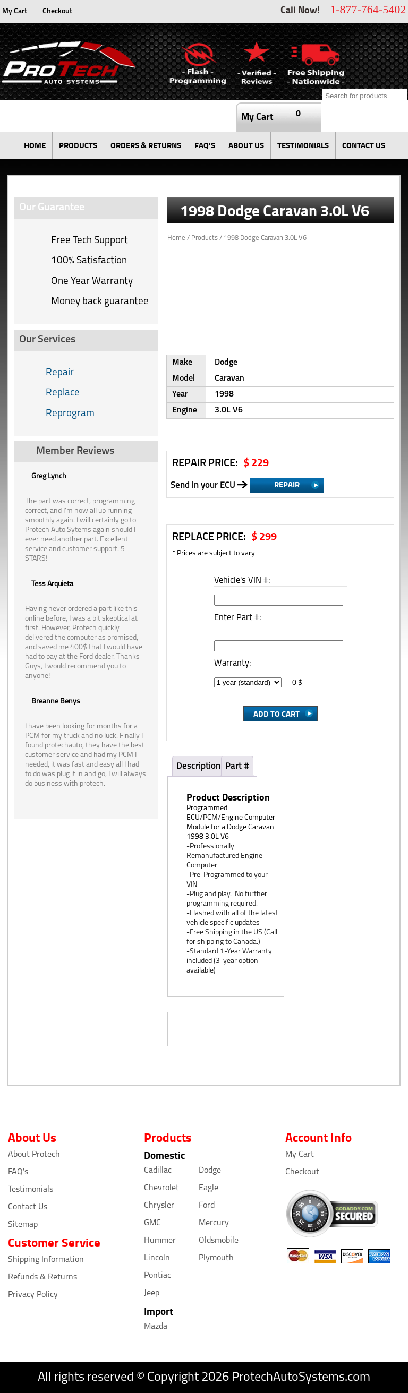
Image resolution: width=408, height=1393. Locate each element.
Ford (207, 1205)
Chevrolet (161, 1188)
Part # (237, 766)
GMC (152, 1223)
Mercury (214, 1223)
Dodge (210, 1170)
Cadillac (158, 1170)
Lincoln (157, 1258)
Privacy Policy (33, 1295)
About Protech (34, 1154)
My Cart (14, 11)
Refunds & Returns (42, 1277)
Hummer (160, 1240)
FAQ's (18, 1172)
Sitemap (23, 1224)
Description (198, 766)
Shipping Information (46, 1260)
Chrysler (159, 1205)
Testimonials (30, 1189)
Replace (63, 393)
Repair (60, 373)
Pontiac (157, 1275)
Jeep (151, 1293)
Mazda (155, 1326)
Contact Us (27, 1207)
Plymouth (216, 1258)
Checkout (57, 11)
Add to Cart (276, 713)
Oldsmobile (219, 1240)
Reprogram (70, 414)
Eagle (208, 1188)
